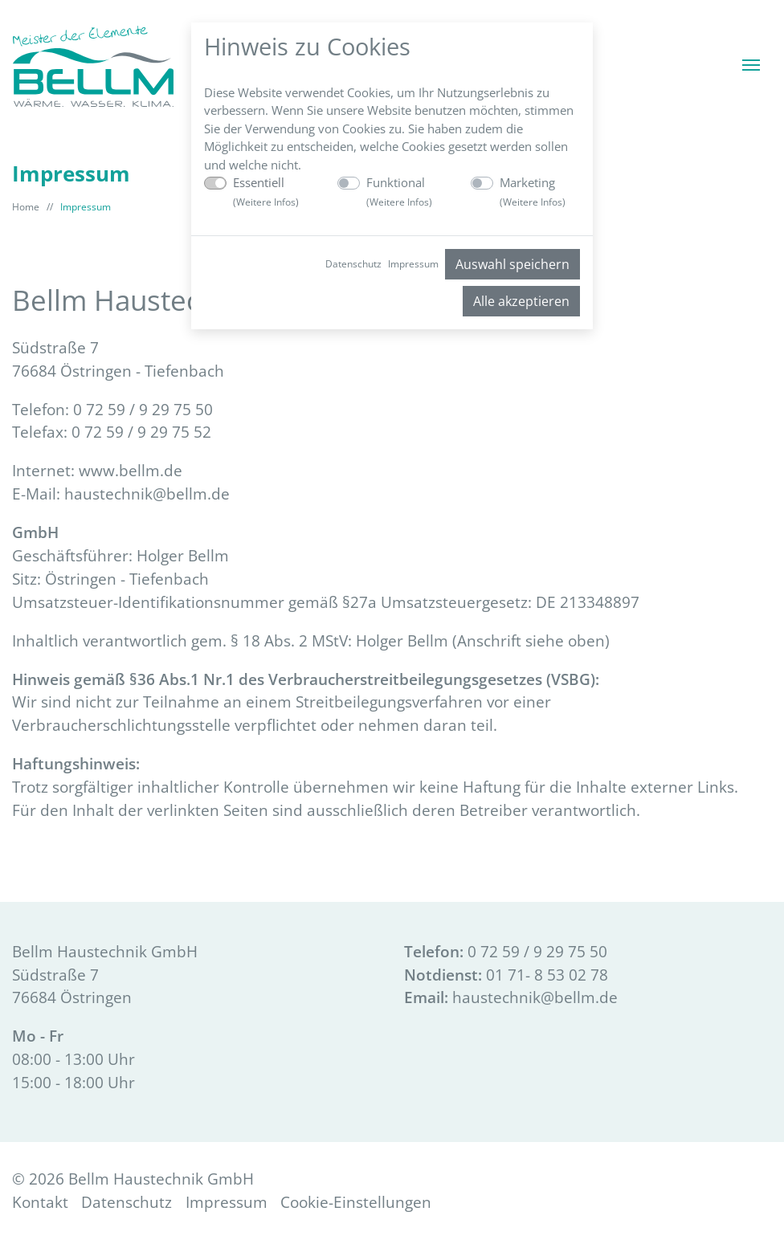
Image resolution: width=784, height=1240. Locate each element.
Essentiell (266, 191)
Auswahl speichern (512, 264)
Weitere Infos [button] (266, 202)
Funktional (399, 191)
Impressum (413, 264)
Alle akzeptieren (521, 301)
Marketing (533, 191)
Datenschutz (353, 264)
